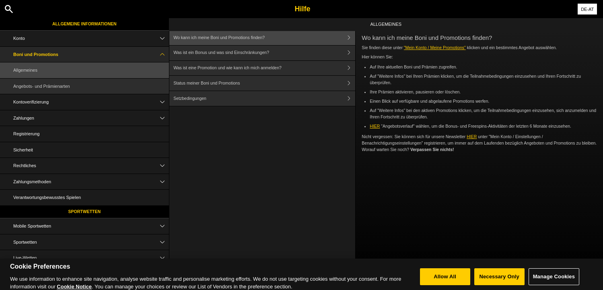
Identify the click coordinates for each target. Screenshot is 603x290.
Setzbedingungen (264, 98)
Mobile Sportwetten (91, 226)
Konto (91, 38)
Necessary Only (499, 281)
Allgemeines (25, 70)
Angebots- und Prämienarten (41, 86)
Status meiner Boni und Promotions (264, 83)
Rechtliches (91, 166)
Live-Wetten (91, 258)
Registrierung (26, 133)
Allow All (445, 281)
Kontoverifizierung (91, 102)
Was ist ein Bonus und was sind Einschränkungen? (264, 53)
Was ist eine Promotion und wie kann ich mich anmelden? (264, 68)
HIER (375, 126)
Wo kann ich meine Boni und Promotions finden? (264, 37)
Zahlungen (91, 118)
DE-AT (587, 9)
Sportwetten (84, 211)
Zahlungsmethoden (91, 182)
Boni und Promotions (91, 54)
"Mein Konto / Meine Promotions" (435, 47)
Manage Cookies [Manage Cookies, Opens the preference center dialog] (554, 281)
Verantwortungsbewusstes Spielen (47, 197)
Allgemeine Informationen (84, 23)
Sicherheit (23, 149)
